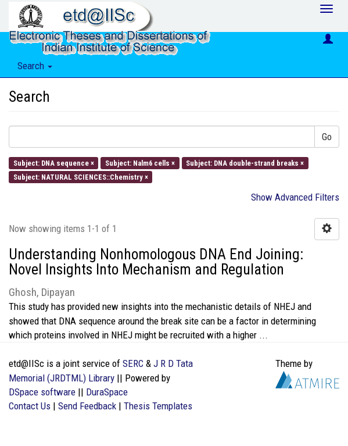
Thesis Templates (158, 406)
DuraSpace (107, 392)
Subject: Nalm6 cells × (140, 162)
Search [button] (34, 66)
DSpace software (42, 392)
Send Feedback (87, 406)
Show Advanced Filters (295, 197)
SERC (133, 363)
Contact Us (30, 406)
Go (327, 136)
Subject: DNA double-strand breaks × (245, 162)
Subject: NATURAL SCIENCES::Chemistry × (80, 176)
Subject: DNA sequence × (53, 162)
